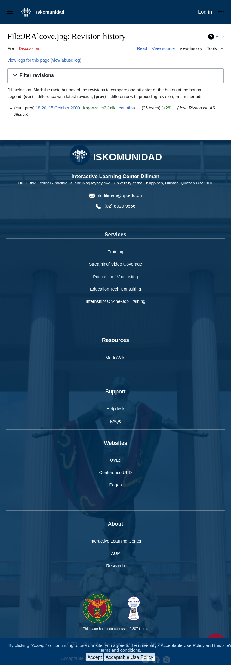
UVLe (115, 460)
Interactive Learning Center (115, 541)
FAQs (115, 421)
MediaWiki (115, 357)
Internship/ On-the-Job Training (115, 301)
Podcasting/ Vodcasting (115, 276)
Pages (115, 484)
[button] (115, 76)
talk (112, 108)
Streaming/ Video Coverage (115, 264)
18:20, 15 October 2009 (58, 108)
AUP (115, 553)
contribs (126, 108)
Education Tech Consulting (115, 289)
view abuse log (66, 60)
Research (115, 565)
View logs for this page (28, 60)
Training (115, 251)
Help (220, 36)
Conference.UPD (115, 472)
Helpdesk (115, 408)
